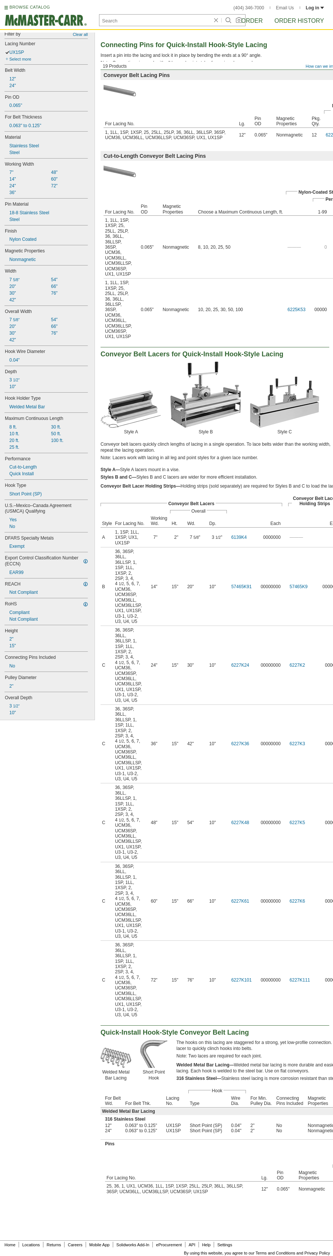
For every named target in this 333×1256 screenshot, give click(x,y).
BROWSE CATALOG (29, 7)
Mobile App (99, 1245)
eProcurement (169, 1245)
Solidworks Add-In (132, 1245)
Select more (20, 59)
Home (9, 1245)
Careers (75, 1245)
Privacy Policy (317, 1253)
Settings (224, 1245)
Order (252, 21)
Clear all (80, 34)
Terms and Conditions (275, 1253)
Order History (299, 21)
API (192, 1245)
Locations (31, 1245)
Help (206, 1245)
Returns (54, 1245)
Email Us (285, 7)
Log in (315, 7)
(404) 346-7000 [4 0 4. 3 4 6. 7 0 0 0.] (249, 7)
